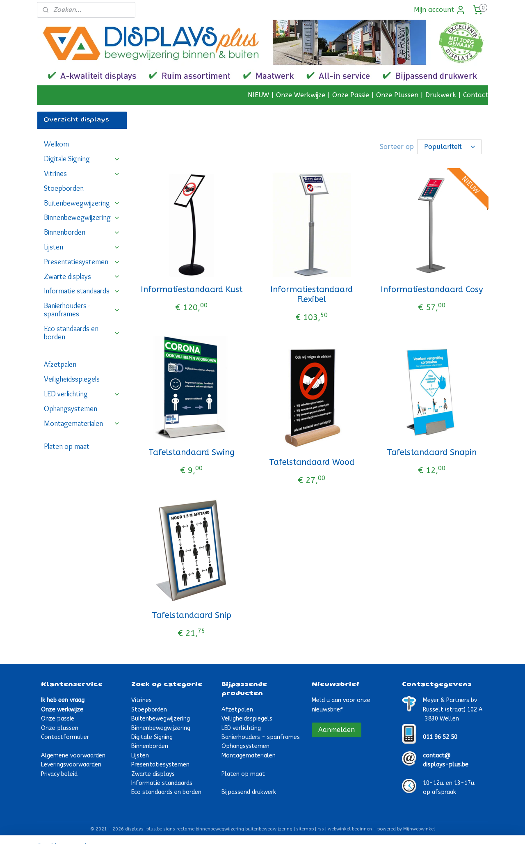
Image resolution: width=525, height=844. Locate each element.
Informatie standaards (82, 290)
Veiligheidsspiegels (72, 379)
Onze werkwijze (62, 709)
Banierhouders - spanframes (82, 309)
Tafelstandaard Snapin (432, 452)
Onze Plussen (397, 95)
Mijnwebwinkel (419, 829)
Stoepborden (64, 188)
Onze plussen (59, 728)
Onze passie (57, 718)
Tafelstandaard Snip (191, 615)
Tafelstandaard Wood (311, 462)
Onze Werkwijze (300, 95)
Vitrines (82, 173)
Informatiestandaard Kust (191, 289)
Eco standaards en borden (82, 332)
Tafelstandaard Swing (191, 452)
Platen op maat (66, 446)
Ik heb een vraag (62, 700)
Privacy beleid (59, 774)
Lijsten (82, 247)
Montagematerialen (82, 423)
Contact (475, 95)
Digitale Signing (82, 158)
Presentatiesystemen (82, 261)
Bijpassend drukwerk (248, 792)
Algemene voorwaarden (73, 755)
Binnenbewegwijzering (82, 217)
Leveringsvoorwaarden (71, 764)
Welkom (56, 144)
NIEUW (258, 95)
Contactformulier (65, 737)
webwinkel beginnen (350, 829)
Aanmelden (336, 730)
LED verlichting (82, 393)
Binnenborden (82, 232)
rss (320, 829)
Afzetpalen (60, 364)
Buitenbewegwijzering (82, 203)
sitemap (305, 829)
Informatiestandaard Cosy (432, 289)
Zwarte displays (82, 276)
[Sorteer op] (449, 147)
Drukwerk (440, 95)
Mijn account (440, 10)
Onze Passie (350, 95)
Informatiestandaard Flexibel (311, 294)
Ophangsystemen (70, 408)
